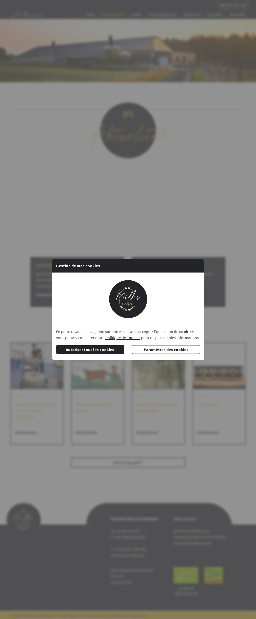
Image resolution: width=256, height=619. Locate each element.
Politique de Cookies (122, 337)
